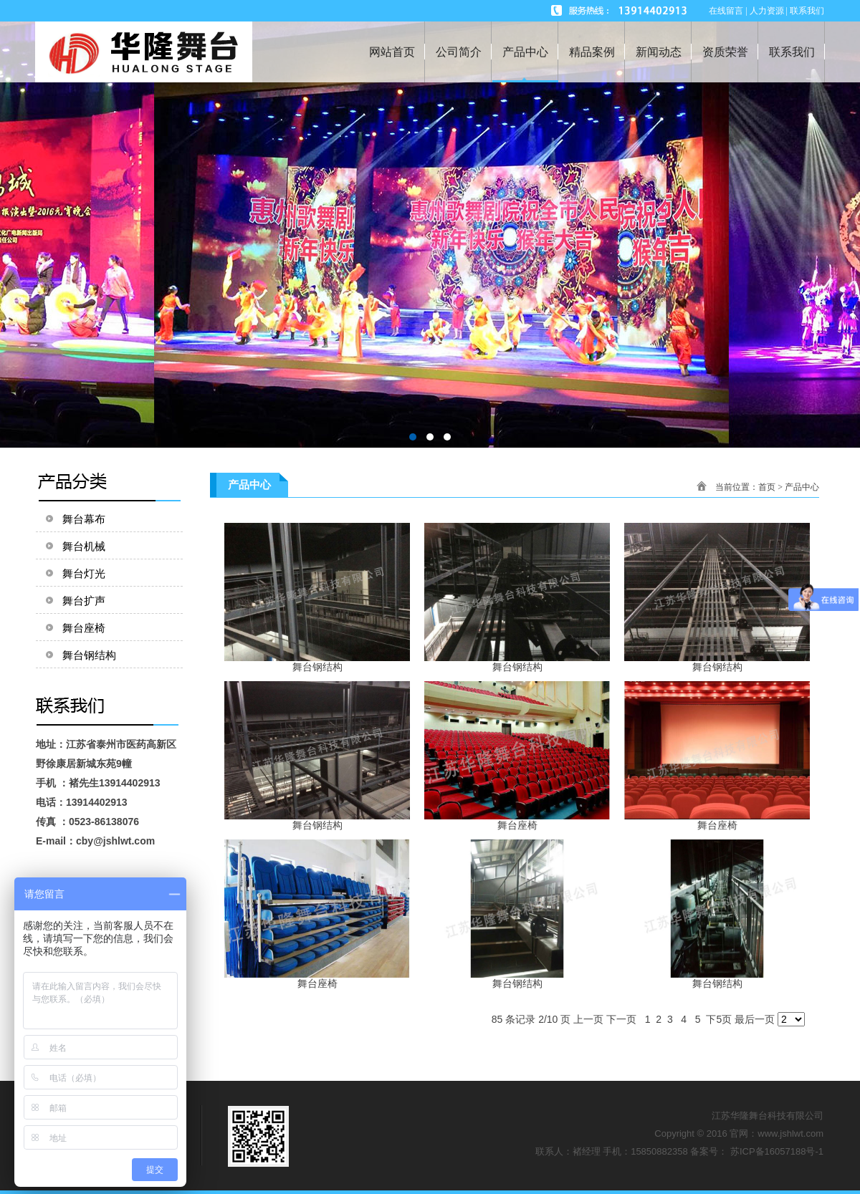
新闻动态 (659, 52)
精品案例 (592, 52)
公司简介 (459, 52)
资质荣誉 (725, 52)
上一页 (588, 1019)
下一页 (621, 1019)
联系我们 (792, 52)
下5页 (719, 1019)
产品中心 (525, 52)
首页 (766, 487)
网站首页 (392, 52)
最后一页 (755, 1019)
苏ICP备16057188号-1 (776, 1151)
